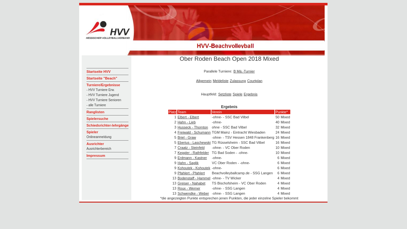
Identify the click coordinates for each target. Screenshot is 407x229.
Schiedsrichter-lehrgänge (107, 125)
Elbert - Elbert (188, 117)
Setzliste (224, 94)
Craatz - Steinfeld (190, 147)
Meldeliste (221, 81)
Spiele (238, 94)
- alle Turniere (96, 105)
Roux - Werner (188, 188)
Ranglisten (95, 112)
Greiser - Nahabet (191, 183)
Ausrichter (95, 144)
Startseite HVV (98, 71)
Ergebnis (250, 94)
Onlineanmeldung (98, 137)
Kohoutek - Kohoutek (193, 168)
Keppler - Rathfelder (193, 153)
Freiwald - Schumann (193, 132)
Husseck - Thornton (192, 127)
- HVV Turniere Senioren (103, 100)
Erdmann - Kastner (192, 158)
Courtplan (254, 81)
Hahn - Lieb (186, 122)
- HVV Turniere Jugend (102, 95)
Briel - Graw (186, 137)
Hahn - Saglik (187, 163)
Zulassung (238, 81)
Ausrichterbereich (98, 148)
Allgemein (203, 81)
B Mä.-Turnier (244, 71)
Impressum (95, 155)
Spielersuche (97, 119)
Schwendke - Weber (193, 193)
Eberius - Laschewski (193, 142)
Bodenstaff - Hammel (193, 178)
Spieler (92, 132)
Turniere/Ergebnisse (103, 85)
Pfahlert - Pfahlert (191, 173)
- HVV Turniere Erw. (100, 90)
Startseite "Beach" (101, 78)
